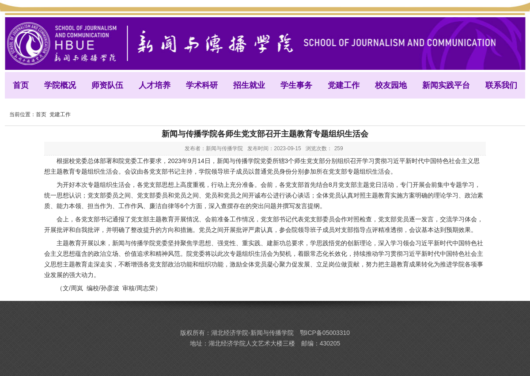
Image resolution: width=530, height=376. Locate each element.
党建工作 (60, 114)
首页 (41, 114)
